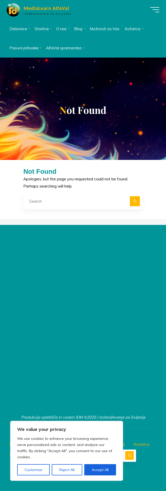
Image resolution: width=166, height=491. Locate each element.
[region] (66, 451)
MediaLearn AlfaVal (47, 8)
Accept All (100, 469)
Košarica (141, 444)
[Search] (135, 201)
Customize (33, 469)
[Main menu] (153, 9)
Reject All (67, 469)
